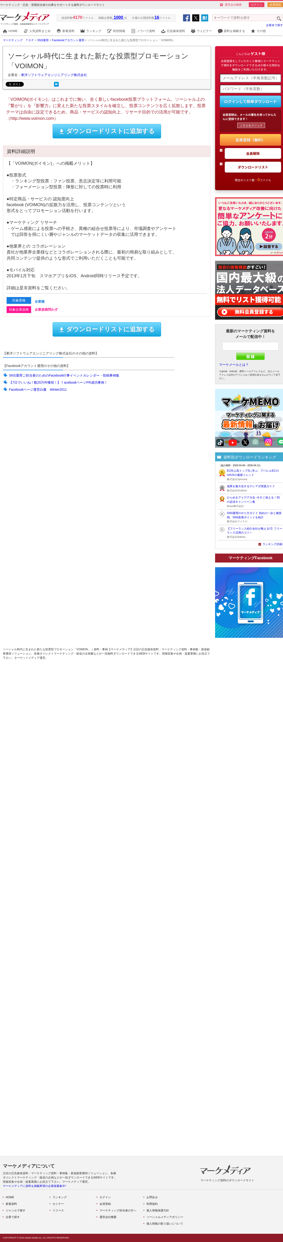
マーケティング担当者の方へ (118, 1210)
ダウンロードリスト (253, 167)
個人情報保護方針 (157, 1210)
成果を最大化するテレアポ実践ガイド (251, 486)
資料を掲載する (234, 31)
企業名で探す (274, 25)
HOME (13, 31)
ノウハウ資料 (146, 31)
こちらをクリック (251, 125)
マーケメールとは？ (234, 364)
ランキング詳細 (272, 544)
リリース (58, 1210)
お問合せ (152, 1197)
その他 (261, 31)
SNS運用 (43, 40)
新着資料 (68, 31)
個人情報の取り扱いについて (164, 1223)
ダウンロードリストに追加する (107, 131)
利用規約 (152, 1204)
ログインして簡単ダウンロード (250, 101)
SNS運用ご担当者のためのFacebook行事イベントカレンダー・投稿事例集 (64, 375)
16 (156, 17)
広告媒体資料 (176, 31)
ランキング (93, 31)
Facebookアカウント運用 (68, 40)
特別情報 (119, 31)
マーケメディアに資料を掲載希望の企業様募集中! (34, 1186)
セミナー (58, 1204)
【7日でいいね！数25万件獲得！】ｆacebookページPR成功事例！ (58, 382)
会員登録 (275, 4)
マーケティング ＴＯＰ (18, 40)
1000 (118, 17)
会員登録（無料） (250, 140)
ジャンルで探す (15, 1210)
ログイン (256, 4)
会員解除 (253, 153)
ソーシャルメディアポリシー (164, 1217)
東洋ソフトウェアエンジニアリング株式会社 (54, 75)
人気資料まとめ (40, 31)
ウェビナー (204, 31)
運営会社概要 (233, 4)
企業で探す (13, 1217)
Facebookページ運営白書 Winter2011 (38, 389)
